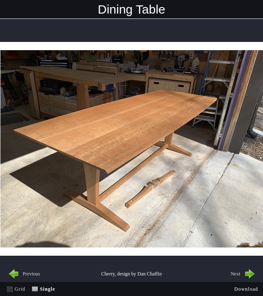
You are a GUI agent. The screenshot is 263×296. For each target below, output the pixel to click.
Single (47, 289)
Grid (20, 289)
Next (235, 274)
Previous (31, 274)
